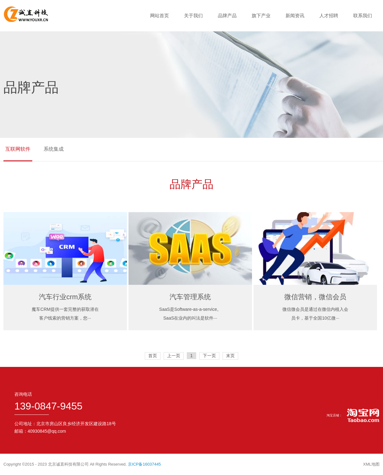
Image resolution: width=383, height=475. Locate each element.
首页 (152, 355)
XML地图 (371, 464)
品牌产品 (227, 15)
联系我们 (362, 15)
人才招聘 (328, 15)
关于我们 (193, 15)
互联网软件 (17, 149)
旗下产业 (261, 15)
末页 (230, 355)
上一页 (173, 355)
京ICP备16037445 (144, 464)
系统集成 (54, 149)
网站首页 (159, 15)
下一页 (209, 355)
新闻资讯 (295, 15)
